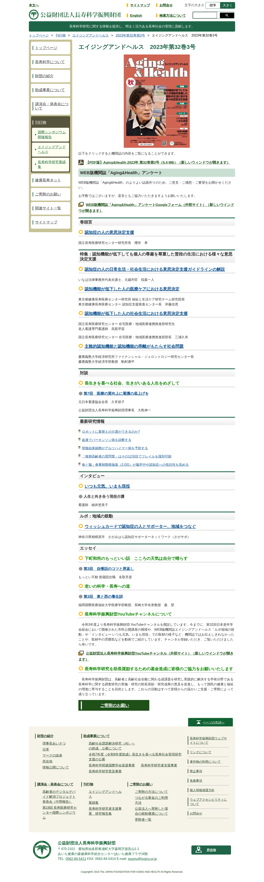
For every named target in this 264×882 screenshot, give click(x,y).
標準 (213, 5)
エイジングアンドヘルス (52, 149)
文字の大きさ (194, 5)
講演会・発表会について (51, 106)
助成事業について (50, 90)
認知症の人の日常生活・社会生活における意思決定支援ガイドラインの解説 (155, 269)
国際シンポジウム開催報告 (52, 134)
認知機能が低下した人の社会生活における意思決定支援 (136, 313)
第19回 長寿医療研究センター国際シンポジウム (59, 812)
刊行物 (40, 122)
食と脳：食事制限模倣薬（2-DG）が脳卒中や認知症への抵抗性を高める (135, 464)
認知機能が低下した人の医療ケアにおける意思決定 (132, 289)
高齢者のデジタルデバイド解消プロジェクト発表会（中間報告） (58, 796)
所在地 (47, 761)
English (136, 15)
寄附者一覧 (143, 819)
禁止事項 (196, 771)
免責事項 (196, 780)
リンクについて (200, 752)
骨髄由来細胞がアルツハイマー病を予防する (115, 448)
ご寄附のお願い (114, 705)
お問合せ (166, 5)
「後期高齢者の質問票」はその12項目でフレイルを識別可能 (126, 456)
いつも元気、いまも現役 (107, 486)
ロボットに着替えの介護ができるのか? (111, 431)
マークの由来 (52, 755)
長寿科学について (50, 62)
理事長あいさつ (54, 743)
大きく (228, 5)
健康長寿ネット (48, 180)
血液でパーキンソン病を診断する (106, 440)
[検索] (204, 15)
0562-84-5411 (76, 859)
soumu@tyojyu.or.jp (142, 859)
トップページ (46, 48)
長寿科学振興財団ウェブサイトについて (208, 740)
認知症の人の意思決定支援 (109, 232)
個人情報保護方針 (202, 790)
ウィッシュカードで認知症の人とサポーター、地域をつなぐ (140, 526)
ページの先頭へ (213, 722)
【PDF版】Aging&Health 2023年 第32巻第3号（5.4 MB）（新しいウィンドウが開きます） (158, 162)
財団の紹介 (44, 76)
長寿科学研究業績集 (52, 164)
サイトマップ (140, 5)
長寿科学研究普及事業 (105, 771)
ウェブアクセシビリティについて (208, 802)
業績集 (94, 802)
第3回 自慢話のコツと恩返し (109, 569)
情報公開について (55, 767)
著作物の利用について (205, 761)
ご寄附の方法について (151, 791)
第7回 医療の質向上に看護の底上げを (116, 393)
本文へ (34, 5)
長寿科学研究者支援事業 (159, 765)
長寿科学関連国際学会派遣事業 (112, 765)
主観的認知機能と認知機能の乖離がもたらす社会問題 (134, 346)
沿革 (45, 749)
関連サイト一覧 (48, 208)
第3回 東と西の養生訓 (103, 597)
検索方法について (172, 15)
